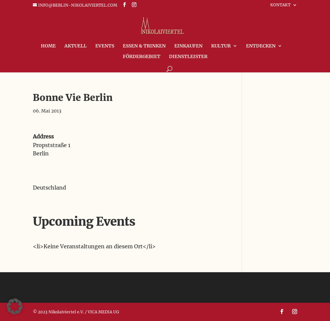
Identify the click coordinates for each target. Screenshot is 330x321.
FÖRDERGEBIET (141, 56)
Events (104, 46)
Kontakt (280, 5)
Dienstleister (188, 56)
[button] (14, 306)
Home (48, 46)
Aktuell (75, 46)
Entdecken (261, 46)
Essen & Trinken (144, 46)
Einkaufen (188, 46)
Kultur (221, 46)
